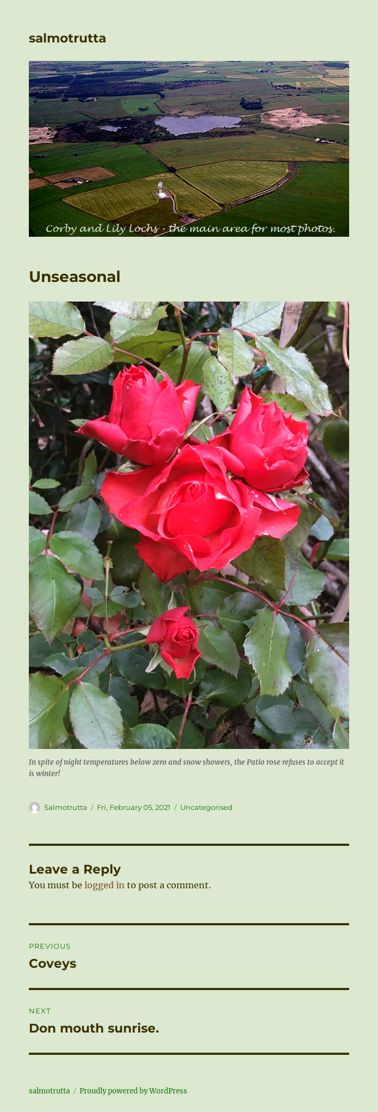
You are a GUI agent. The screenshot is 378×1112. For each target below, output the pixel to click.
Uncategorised (206, 807)
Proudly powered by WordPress (133, 1091)
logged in (104, 885)
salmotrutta (67, 38)
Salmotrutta (65, 807)
